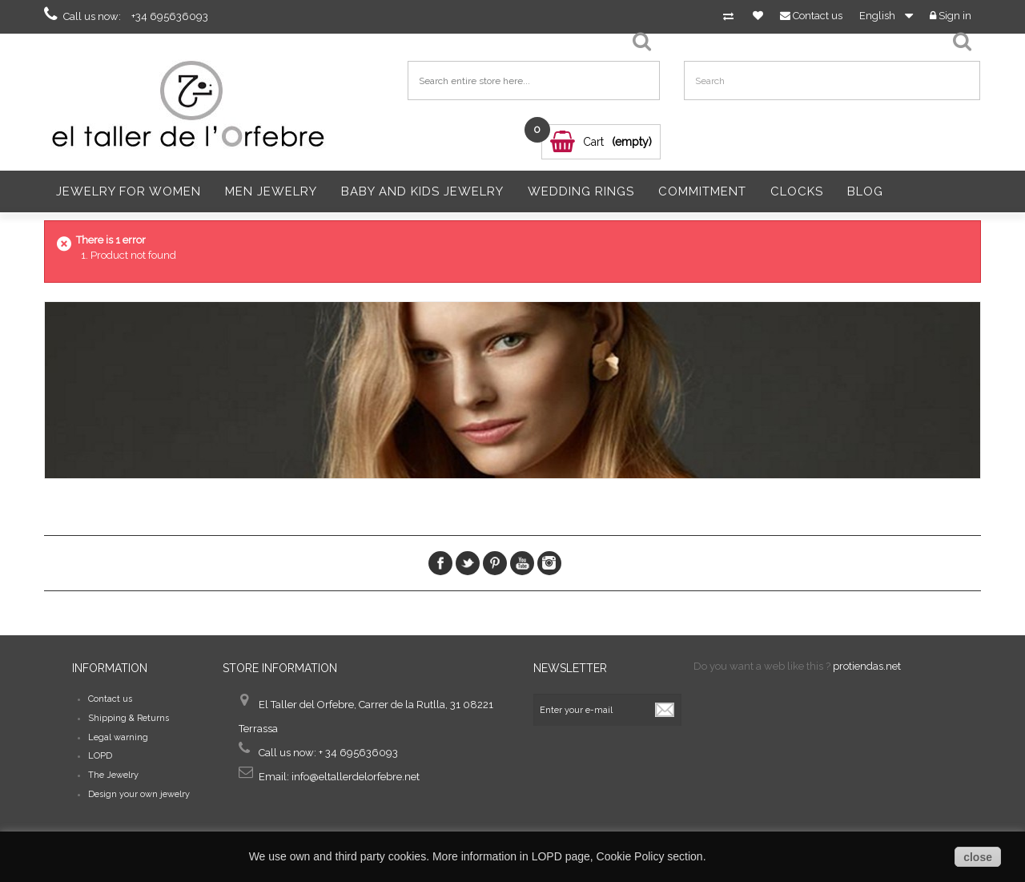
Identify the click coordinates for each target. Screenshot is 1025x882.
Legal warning (118, 737)
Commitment (702, 191)
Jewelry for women (128, 191)
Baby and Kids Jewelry (422, 191)
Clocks (796, 191)
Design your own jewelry (139, 794)
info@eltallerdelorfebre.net (355, 777)
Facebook (440, 563)
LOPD (100, 756)
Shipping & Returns (128, 718)
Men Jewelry (271, 191)
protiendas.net (867, 666)
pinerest (495, 563)
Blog (865, 191)
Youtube (522, 563)
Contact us (110, 699)
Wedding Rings (581, 191)
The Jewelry (113, 775)
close (977, 857)
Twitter (468, 563)
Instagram (549, 563)
